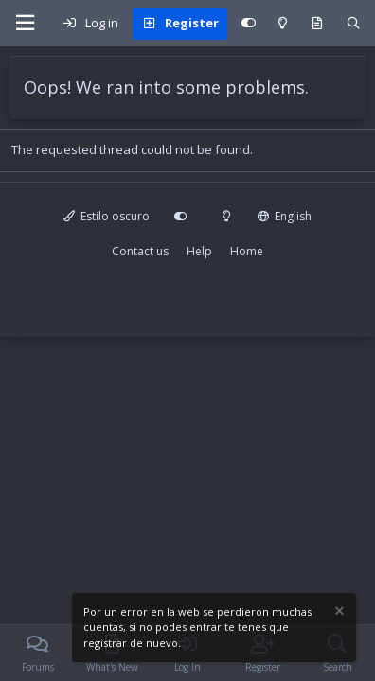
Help (199, 251)
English (285, 216)
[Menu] (24, 23)
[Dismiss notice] (338, 613)
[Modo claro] (282, 24)
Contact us (140, 251)
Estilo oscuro (107, 216)
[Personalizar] (248, 24)
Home (246, 251)
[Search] (353, 24)
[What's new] (317, 24)
